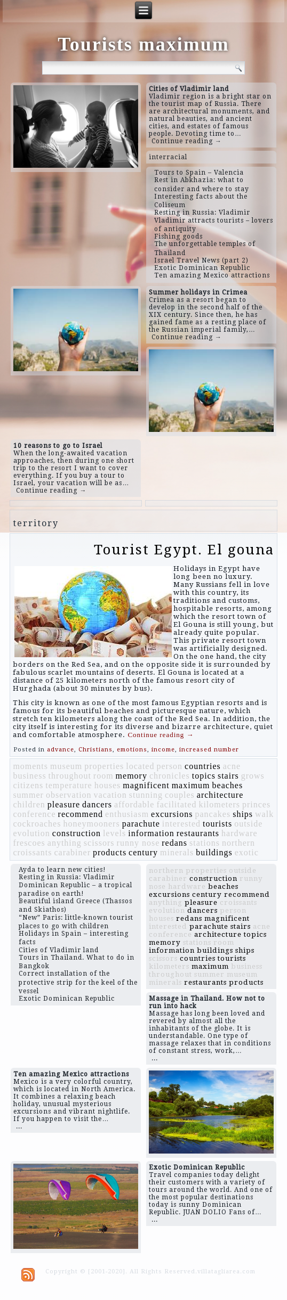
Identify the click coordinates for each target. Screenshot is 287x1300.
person (169, 766)
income (163, 749)
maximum (191, 785)
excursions (172, 814)
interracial (168, 157)
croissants (32, 852)
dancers (97, 804)
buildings (214, 852)
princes (256, 804)
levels (114, 833)
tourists (217, 823)
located (140, 766)
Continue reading (160, 735)
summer (28, 794)
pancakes (213, 814)
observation (69, 794)
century (143, 852)
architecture (220, 794)
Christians (95, 749)
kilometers (219, 804)
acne (232, 766)
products (109, 852)
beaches (227, 785)
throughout (70, 775)
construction (76, 833)
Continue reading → (187, 141)
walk (264, 814)
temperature (68, 785)
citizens (28, 785)
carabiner (72, 852)
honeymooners (91, 823)
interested (181, 823)
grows (253, 775)
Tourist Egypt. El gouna (184, 550)
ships (243, 814)
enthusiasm (127, 814)
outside (248, 823)
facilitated (176, 804)
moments (30, 766)
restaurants (198, 833)
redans (174, 842)
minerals (177, 852)
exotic (247, 852)
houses (107, 785)
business (29, 775)
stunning (146, 794)
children (29, 804)
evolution (31, 833)
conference (34, 814)
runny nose (138, 842)
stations (204, 842)
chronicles (169, 775)
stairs (228, 775)
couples (180, 794)
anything (64, 842)
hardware (239, 833)
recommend (80, 814)
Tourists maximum (143, 44)
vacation (110, 794)
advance (60, 749)
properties (104, 766)
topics (204, 775)
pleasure (63, 804)
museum (66, 766)
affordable (134, 804)
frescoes (29, 842)
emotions (132, 749)
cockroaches (37, 823)
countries (203, 766)
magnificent (146, 785)
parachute (141, 823)
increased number (209, 749)
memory (131, 775)
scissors (99, 842)
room (103, 775)
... (155, 1058)
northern (238, 842)
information (151, 833)
